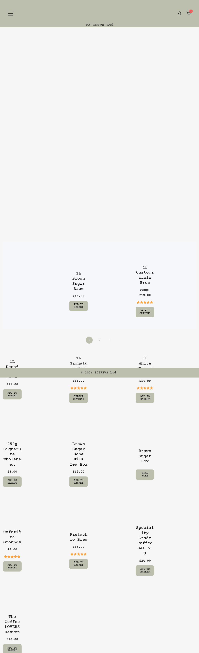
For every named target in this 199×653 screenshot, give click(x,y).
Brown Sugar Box (145, 455)
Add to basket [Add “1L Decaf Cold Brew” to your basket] (12, 394)
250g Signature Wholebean (12, 454)
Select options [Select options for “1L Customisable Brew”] (145, 312)
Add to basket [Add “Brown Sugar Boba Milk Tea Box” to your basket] (78, 481)
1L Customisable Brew (145, 275)
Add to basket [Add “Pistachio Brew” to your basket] (78, 563)
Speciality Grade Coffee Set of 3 (145, 540)
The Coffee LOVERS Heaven (12, 623)
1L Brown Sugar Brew (78, 281)
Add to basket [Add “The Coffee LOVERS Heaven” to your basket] (12, 648)
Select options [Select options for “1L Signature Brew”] (78, 397)
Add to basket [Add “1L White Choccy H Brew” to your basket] (145, 397)
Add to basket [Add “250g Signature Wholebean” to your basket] (12, 481)
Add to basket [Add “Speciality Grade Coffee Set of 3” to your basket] (145, 569)
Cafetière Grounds (12, 536)
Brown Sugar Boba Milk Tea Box (78, 454)
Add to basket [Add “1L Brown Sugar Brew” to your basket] (78, 306)
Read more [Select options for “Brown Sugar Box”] (145, 474)
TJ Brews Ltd (99, 25)
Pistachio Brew (78, 536)
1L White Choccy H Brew (145, 366)
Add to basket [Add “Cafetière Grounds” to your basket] (12, 565)
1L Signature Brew (78, 363)
